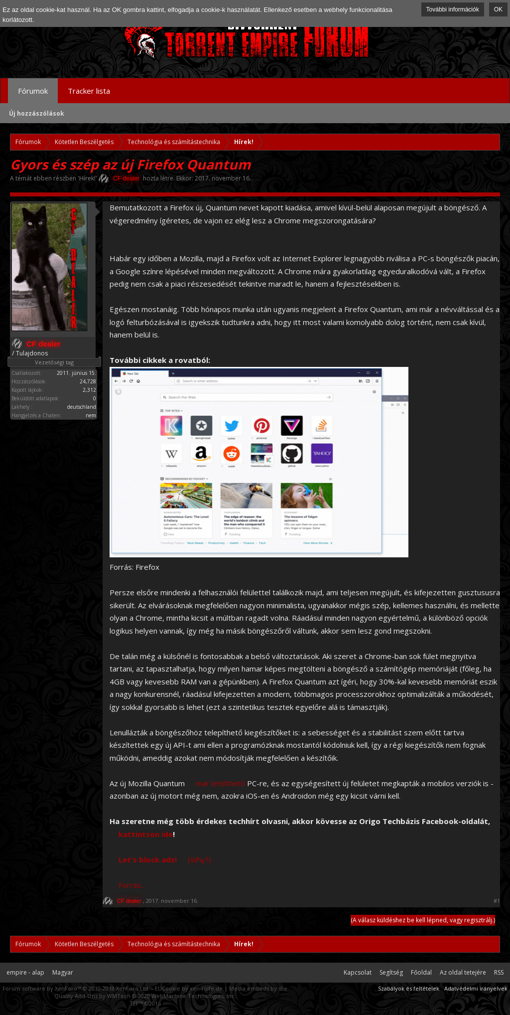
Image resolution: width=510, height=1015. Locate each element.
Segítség (391, 972)
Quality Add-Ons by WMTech (145, 996)
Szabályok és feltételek (408, 988)
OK (498, 9)
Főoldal (421, 972)
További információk (452, 9)
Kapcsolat (358, 972)
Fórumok (33, 91)
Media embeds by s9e (258, 988)
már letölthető (220, 783)
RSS (499, 972)
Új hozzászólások (36, 113)
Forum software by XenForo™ (76, 988)
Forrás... (132, 885)
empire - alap (25, 972)
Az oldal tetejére (463, 972)
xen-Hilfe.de (206, 988)
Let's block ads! (148, 859)
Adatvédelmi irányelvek (476, 988)
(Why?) (199, 859)
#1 (497, 900)
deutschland (81, 406)
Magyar (62, 972)
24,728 (88, 381)
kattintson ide (146, 834)
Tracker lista (89, 91)
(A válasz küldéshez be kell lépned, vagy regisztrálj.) (423, 920)
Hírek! (87, 178)
